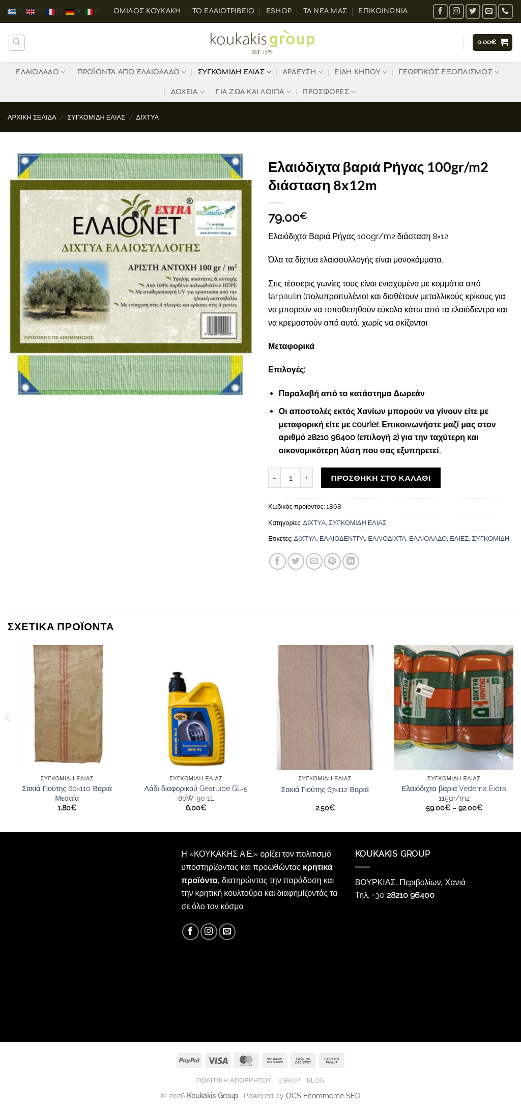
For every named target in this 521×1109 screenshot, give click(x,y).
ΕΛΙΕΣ (459, 538)
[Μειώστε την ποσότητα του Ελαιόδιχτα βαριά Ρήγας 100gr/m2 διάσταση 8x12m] (274, 478)
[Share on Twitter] (295, 561)
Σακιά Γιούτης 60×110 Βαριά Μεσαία (67, 793)
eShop (279, 11)
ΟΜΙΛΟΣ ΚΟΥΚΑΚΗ (147, 11)
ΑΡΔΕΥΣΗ (303, 72)
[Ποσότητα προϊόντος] (290, 478)
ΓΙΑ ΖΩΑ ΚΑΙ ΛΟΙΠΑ (253, 92)
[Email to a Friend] (314, 561)
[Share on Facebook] (277, 561)
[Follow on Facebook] (440, 11)
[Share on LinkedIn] (350, 561)
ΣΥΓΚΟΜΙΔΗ (490, 538)
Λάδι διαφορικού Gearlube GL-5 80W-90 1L (196, 793)
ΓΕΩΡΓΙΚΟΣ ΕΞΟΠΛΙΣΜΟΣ (449, 72)
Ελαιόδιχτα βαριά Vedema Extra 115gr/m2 (453, 793)
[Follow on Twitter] (473, 11)
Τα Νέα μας (325, 11)
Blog (316, 1080)
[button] (493, 42)
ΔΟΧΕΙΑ (188, 92)
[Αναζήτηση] (17, 43)
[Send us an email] (489, 11)
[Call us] (505, 11)
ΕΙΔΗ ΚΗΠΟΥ (360, 72)
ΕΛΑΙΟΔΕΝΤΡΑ (342, 538)
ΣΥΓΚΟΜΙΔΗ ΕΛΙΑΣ (234, 72)
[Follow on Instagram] (456, 11)
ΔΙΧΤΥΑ (147, 117)
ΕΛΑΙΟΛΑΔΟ (41, 72)
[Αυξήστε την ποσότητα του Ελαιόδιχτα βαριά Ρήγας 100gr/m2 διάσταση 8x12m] (307, 478)
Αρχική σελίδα (32, 117)
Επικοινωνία (383, 11)
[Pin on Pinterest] (332, 561)
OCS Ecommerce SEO (323, 1095)
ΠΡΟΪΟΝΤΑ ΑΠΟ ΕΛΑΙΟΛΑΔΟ (132, 72)
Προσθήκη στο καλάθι (381, 478)
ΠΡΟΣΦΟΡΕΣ (329, 92)
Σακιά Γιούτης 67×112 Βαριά (325, 789)
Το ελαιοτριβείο (223, 11)
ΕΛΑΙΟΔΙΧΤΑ (387, 538)
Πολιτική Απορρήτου (234, 1080)
